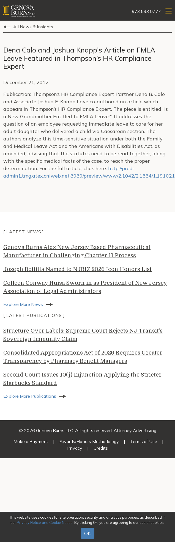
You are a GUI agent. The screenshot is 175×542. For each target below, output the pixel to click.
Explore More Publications (29, 396)
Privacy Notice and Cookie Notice (45, 522)
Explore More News (23, 304)
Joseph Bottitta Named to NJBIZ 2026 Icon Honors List (77, 269)
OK (87, 533)
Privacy (74, 448)
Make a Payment (30, 441)
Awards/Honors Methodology (89, 441)
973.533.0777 (146, 11)
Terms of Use (143, 441)
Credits (101, 448)
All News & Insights (33, 26)
